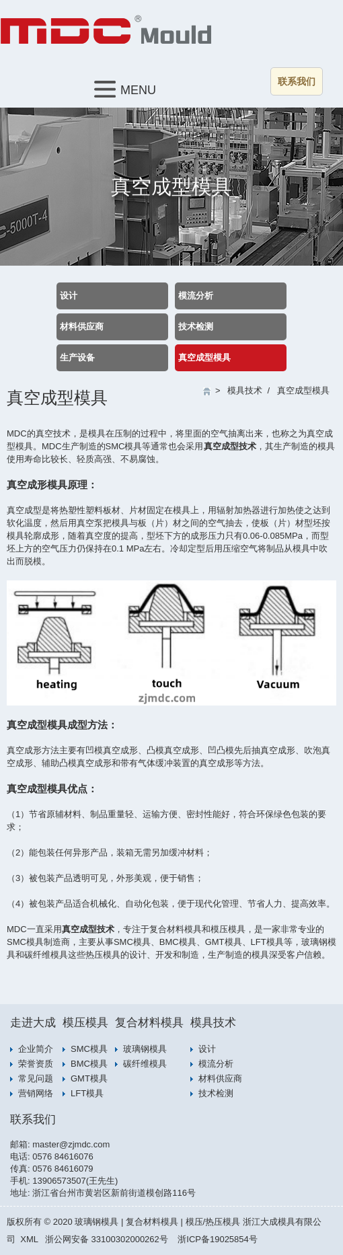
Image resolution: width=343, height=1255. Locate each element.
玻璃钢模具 (145, 1049)
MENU (125, 89)
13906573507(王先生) (75, 1181)
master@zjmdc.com (71, 1144)
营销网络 (35, 1093)
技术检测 (195, 326)
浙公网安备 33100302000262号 (106, 1239)
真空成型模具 (204, 357)
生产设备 (77, 357)
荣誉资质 (35, 1064)
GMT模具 (89, 1078)
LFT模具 (87, 1093)
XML (29, 1239)
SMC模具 (89, 1049)
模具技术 (244, 390)
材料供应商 (82, 326)
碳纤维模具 (145, 1064)
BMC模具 (89, 1064)
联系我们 (296, 81)
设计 (68, 296)
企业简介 (35, 1049)
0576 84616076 (62, 1156)
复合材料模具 (149, 1022)
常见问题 (35, 1078)
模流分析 (195, 296)
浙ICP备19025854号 (218, 1239)
